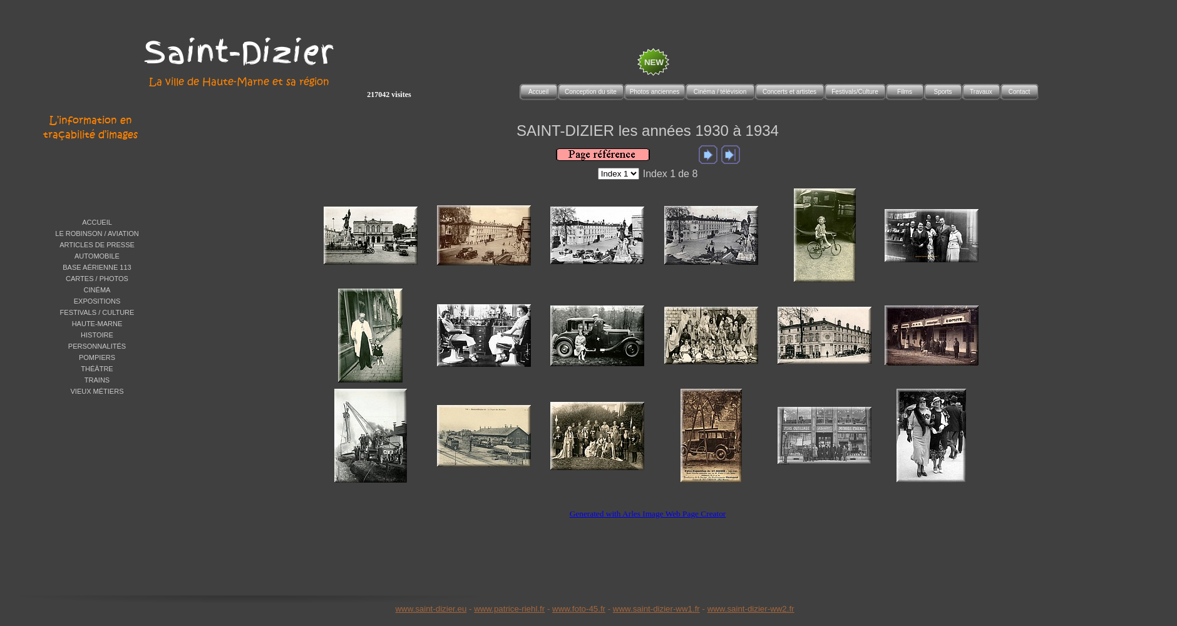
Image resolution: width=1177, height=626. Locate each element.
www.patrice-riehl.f (508, 608)
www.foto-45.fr (578, 608)
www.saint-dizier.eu (430, 608)
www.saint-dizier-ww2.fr (750, 608)
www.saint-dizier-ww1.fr (656, 608)
